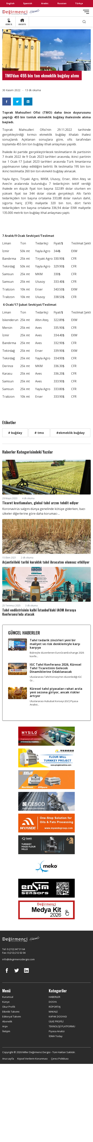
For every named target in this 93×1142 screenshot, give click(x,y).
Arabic (44, 3)
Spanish (27, 3)
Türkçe (79, 3)
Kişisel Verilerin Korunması (32, 1058)
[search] (84, 22)
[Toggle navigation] (86, 12)
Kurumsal (7, 997)
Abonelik (7, 1021)
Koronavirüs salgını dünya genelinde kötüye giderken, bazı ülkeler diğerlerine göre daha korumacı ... (43, 511)
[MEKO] (46, 866)
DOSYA (53, 1001)
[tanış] (46, 844)
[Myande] (46, 823)
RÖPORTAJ (54, 1006)
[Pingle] (46, 757)
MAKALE (53, 1011)
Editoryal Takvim (11, 1016)
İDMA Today (56, 1036)
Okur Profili (8, 1006)
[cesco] (46, 801)
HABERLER (54, 997)
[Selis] (46, 779)
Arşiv (5, 1026)
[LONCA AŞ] (46, 888)
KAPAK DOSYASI (58, 1016)
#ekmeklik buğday (70, 433)
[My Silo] (46, 736)
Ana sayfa (8, 1058)
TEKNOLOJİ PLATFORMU (62, 1026)
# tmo (39, 433)
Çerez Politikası (60, 1058)
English (10, 3)
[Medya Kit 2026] (46, 909)
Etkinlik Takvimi (10, 1011)
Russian (61, 3)
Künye (6, 1001)
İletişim (6, 1031)
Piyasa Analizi (57, 1031)
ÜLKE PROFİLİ (56, 1021)
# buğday (15, 433)
